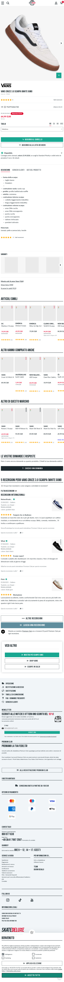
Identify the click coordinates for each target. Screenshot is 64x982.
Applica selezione (32, 963)
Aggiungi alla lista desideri (32, 145)
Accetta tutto (32, 975)
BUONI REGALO (39, 870)
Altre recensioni (32, 618)
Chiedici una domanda (32, 468)
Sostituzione (9, 691)
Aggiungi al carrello (32, 140)
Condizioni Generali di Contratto (11, 913)
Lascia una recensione (32, 625)
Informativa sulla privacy (9, 916)
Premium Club (27, 631)
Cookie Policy (5, 918)
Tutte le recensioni (7, 873)
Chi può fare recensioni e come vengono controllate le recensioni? (24, 486)
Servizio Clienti (10, 702)
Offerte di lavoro (38, 862)
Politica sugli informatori (9, 921)
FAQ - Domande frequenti (13, 698)
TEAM (36, 867)
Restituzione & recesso (13, 687)
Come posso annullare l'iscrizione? (48, 736)
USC (61, 124)
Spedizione (8, 684)
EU (54, 124)
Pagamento (5, 862)
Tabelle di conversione (13, 695)
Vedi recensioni (57, 100)
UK (58, 124)
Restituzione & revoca (8, 864)
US (50, 124)
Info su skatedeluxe (39, 860)
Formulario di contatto (28, 840)
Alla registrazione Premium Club (32, 770)
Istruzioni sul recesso (8, 866)
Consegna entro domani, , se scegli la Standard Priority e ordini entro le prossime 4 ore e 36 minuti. (32, 155)
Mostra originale (6, 507)
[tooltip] (61, 107)
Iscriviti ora (32, 732)
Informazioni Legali (9, 907)
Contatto (4, 881)
